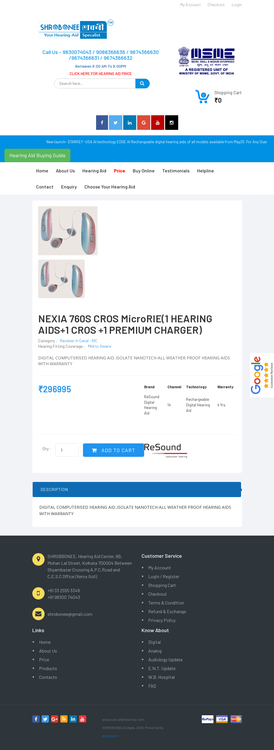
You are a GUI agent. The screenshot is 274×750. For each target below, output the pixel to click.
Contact (45, 186)
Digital (154, 642)
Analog (155, 650)
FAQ (152, 685)
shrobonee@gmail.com (69, 614)
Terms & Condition (166, 602)
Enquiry (69, 186)
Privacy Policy (162, 620)
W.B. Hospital (161, 677)
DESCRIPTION (54, 489)
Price (44, 659)
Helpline (205, 170)
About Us (65, 170)
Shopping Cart (162, 585)
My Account (159, 567)
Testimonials (176, 170)
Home (42, 170)
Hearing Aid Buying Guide (37, 155)
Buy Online (144, 170)
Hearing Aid (94, 170)
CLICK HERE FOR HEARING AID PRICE (101, 73)
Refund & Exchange (167, 611)
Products (48, 668)
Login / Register (163, 576)
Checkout (157, 594)
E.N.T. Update (162, 668)
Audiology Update (165, 659)
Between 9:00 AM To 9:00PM (100, 66)
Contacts (48, 677)
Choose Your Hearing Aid (109, 186)
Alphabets (110, 736)
